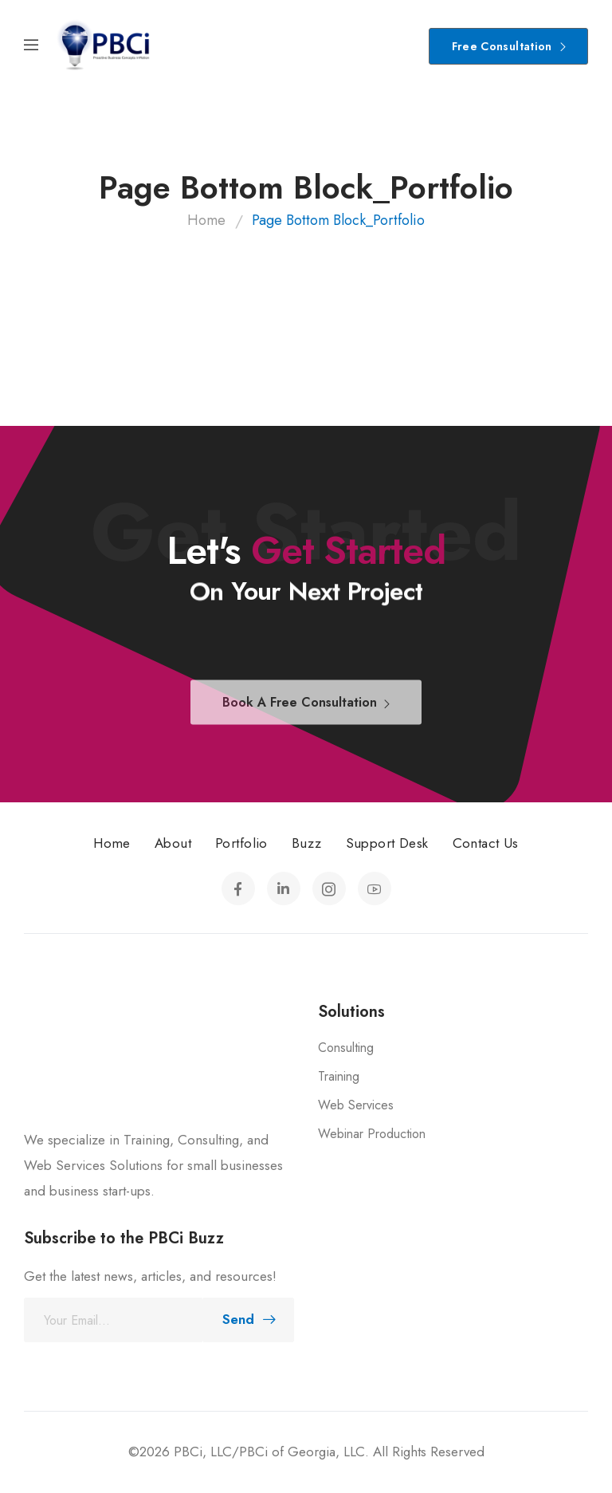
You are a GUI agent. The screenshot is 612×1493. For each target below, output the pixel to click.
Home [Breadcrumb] (206, 220)
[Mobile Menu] (31, 45)
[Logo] (104, 46)
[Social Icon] (238, 888)
